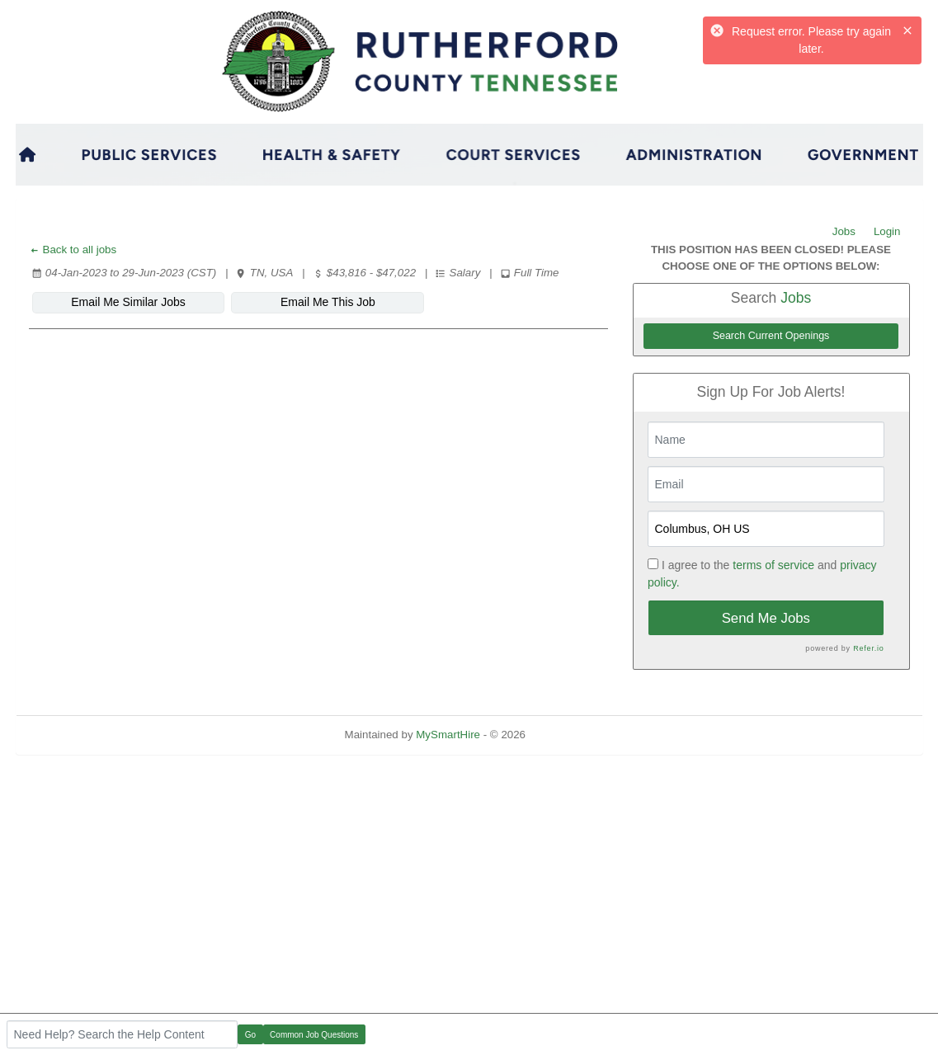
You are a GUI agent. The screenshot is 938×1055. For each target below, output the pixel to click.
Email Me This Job (327, 301)
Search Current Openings (771, 335)
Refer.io (868, 648)
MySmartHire (448, 734)
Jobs (844, 231)
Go (250, 1034)
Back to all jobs (73, 249)
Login (887, 231)
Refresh (574, 734)
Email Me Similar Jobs (128, 301)
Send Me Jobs (766, 618)
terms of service (773, 565)
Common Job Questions (314, 1034)
